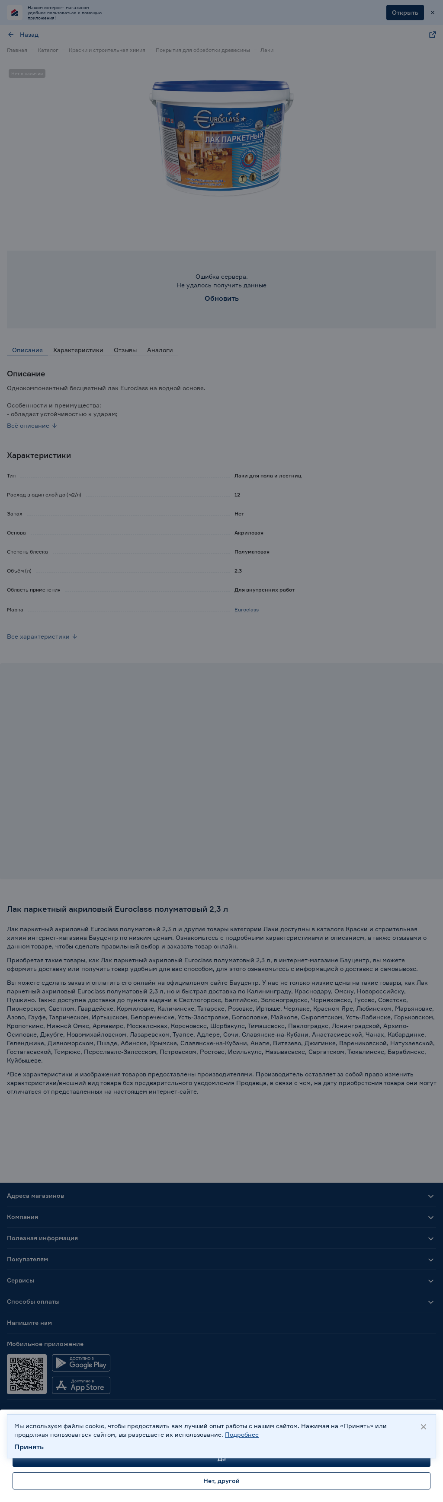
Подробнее (242, 1434)
